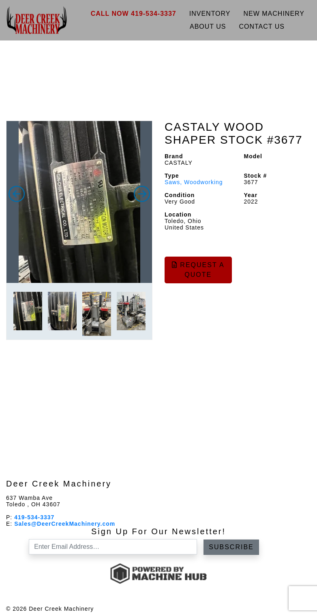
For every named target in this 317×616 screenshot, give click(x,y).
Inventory (210, 13)
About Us (208, 26)
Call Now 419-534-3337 (133, 13)
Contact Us (262, 26)
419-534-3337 (34, 517)
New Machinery (274, 13)
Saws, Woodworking (194, 182)
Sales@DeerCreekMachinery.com (64, 523)
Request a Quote (198, 269)
